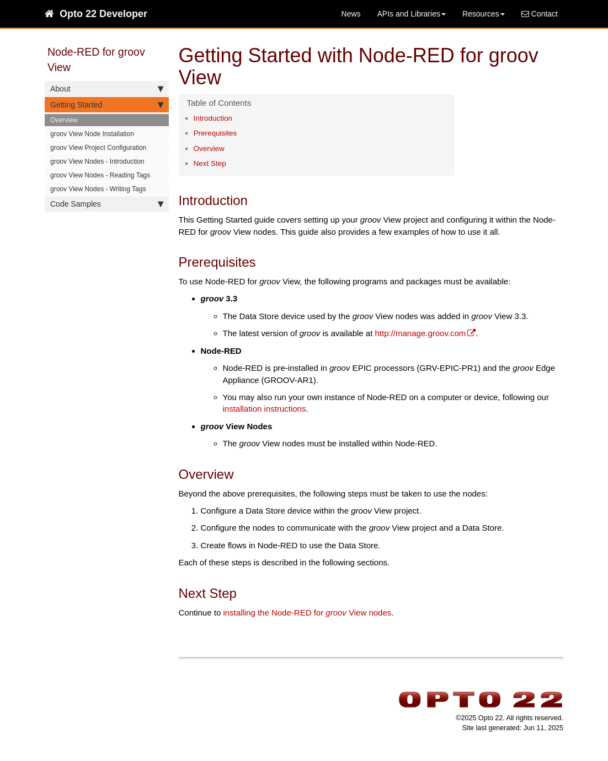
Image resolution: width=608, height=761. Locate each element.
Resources (483, 13)
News (351, 13)
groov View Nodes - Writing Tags (98, 189)
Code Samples (106, 203)
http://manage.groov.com (420, 333)
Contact (539, 13)
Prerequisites (215, 133)
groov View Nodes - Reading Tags (100, 175)
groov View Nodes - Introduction (97, 161)
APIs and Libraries (411, 13)
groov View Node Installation (92, 134)
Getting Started (106, 104)
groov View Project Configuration (98, 148)
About (106, 88)
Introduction (213, 118)
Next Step (210, 163)
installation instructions (264, 408)
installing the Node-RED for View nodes (307, 612)
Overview (64, 120)
